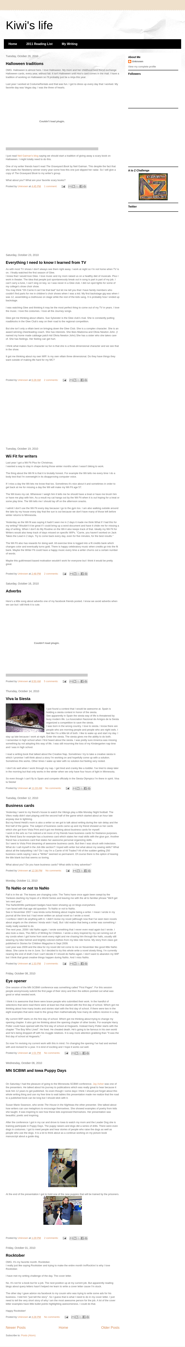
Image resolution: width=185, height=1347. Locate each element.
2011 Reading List (39, 44)
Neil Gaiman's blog (28, 155)
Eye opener (16, 981)
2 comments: (51, 380)
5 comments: (51, 681)
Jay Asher (98, 1083)
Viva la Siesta (18, 699)
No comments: (53, 788)
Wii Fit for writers (21, 456)
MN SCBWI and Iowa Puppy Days (36, 1070)
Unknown (137, 61)
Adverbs (13, 591)
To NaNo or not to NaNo (27, 888)
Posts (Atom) (28, 1335)
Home (12, 44)
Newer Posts (16, 1328)
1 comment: (51, 186)
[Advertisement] (62, 221)
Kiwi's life (29, 25)
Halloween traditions (25, 63)
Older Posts (110, 1328)
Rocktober (15, 1255)
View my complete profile (142, 66)
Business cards (20, 805)
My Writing (69, 44)
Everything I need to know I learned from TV (46, 262)
